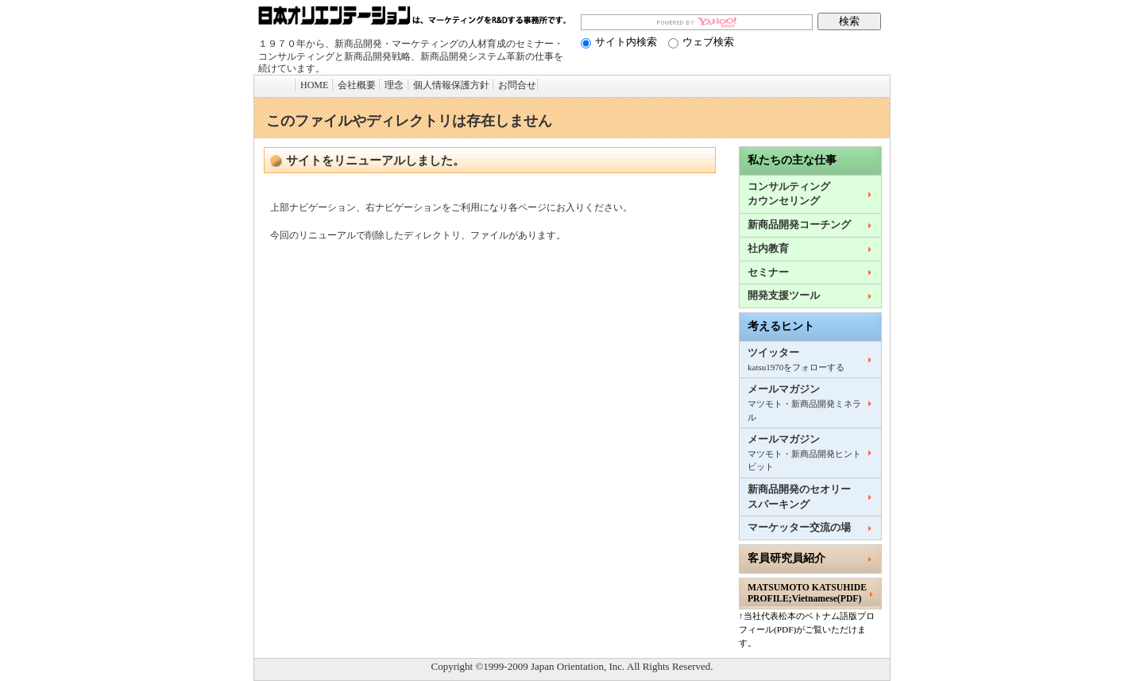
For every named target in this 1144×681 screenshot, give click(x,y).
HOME (314, 85)
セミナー (768, 272)
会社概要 (357, 85)
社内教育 (768, 248)
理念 (394, 85)
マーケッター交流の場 (799, 527)
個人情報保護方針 (451, 85)
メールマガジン (804, 402)
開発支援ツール (784, 295)
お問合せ (517, 85)
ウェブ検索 (701, 42)
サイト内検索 (619, 42)
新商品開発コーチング (799, 224)
